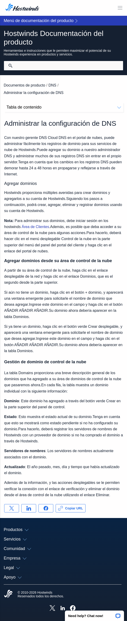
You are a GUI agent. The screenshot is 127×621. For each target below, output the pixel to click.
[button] (94, 614)
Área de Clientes (35, 227)
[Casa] (22, 8)
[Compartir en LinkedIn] (28, 508)
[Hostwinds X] (52, 608)
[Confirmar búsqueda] (10, 65)
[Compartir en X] (11, 508)
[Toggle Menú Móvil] (120, 8)
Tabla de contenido (63, 107)
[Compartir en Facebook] (45, 508)
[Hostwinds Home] (8, 594)
